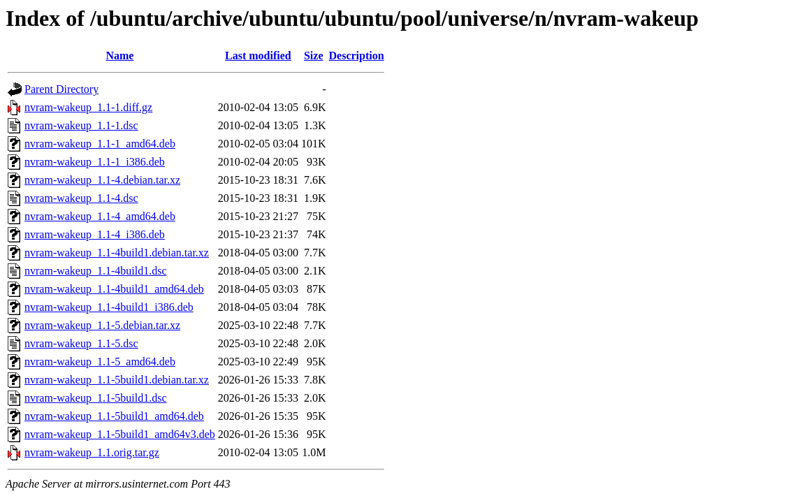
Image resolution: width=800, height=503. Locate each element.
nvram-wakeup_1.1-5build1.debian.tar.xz (116, 380)
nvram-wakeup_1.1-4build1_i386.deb (109, 307)
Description (356, 55)
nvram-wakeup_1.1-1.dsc (81, 125)
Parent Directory (61, 89)
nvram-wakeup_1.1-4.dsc (81, 198)
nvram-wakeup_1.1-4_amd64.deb (99, 216)
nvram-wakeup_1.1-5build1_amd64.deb (114, 416)
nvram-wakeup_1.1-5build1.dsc (95, 398)
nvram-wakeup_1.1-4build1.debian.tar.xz (116, 252)
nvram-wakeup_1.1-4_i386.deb (94, 234)
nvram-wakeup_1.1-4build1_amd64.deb (114, 289)
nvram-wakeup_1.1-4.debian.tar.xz (102, 180)
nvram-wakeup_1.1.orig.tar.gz (91, 452)
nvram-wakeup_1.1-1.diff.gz (88, 107)
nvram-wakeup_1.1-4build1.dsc (95, 271)
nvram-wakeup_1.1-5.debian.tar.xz (102, 325)
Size (313, 55)
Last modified (258, 55)
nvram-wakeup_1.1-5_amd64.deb (99, 361)
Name (119, 55)
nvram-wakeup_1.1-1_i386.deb (94, 162)
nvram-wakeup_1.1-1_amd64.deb (99, 144)
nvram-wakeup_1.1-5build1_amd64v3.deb (119, 434)
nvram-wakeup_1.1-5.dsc (81, 343)
